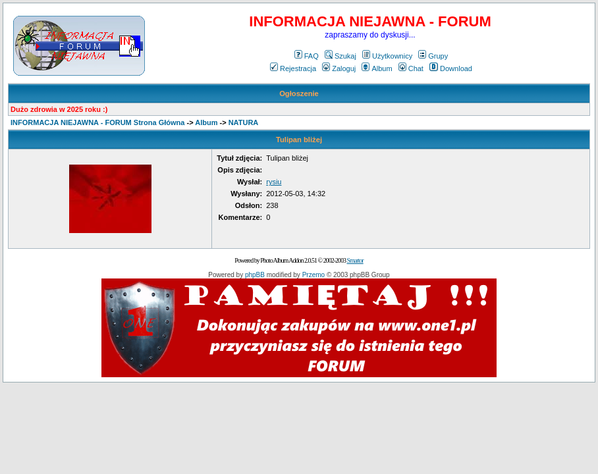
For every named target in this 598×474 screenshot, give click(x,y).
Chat (410, 68)
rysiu (273, 182)
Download (450, 68)
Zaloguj (339, 68)
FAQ (306, 56)
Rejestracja (293, 68)
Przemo (313, 274)
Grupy (433, 56)
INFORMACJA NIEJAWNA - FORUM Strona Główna (97, 122)
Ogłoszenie (299, 93)
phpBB (255, 274)
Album (377, 68)
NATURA (244, 122)
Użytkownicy (387, 56)
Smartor (354, 260)
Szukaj (340, 56)
